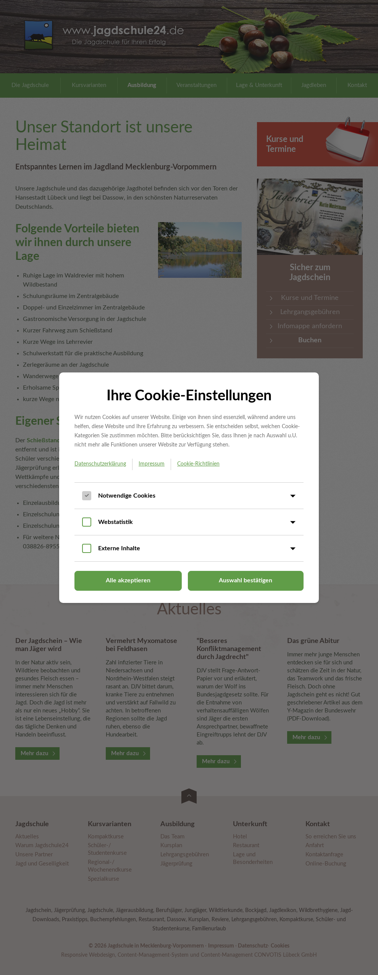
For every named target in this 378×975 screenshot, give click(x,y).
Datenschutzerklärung (100, 464)
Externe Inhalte (119, 548)
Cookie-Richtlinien (198, 464)
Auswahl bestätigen (245, 580)
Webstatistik (115, 522)
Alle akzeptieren (128, 580)
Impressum (152, 464)
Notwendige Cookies (126, 496)
